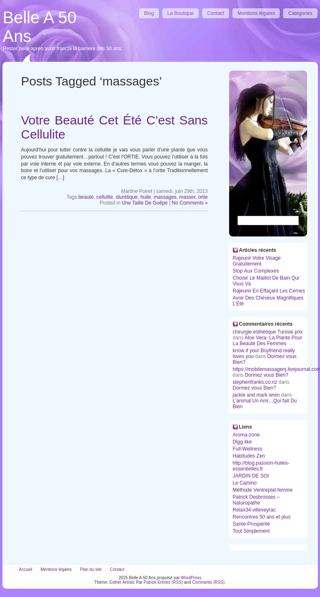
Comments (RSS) (208, 582)
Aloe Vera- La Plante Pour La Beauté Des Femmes (267, 340)
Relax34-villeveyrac (254, 510)
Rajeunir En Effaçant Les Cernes (269, 291)
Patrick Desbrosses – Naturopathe (256, 500)
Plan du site (91, 569)
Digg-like (242, 442)
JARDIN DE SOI (251, 476)
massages (165, 197)
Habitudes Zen (249, 456)
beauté (86, 197)
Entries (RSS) (170, 582)
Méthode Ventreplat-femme (263, 490)
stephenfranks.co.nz (255, 382)
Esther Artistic (122, 582)
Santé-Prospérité (251, 524)
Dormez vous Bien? (266, 375)
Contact (215, 13)
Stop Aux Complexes (256, 271)
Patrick (150, 582)
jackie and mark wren (256, 395)
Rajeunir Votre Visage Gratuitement (257, 261)
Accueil (25, 569)
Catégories (300, 13)
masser (187, 197)
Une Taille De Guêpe (145, 203)
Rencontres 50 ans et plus (262, 517)
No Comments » (190, 203)
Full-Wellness (248, 449)
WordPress (191, 577)
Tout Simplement (251, 531)
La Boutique (180, 13)
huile (145, 197)
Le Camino (245, 483)
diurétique (127, 197)
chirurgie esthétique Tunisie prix (268, 332)
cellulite (104, 197)
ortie (203, 197)
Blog (149, 13)
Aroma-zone (246, 435)
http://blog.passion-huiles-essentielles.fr (261, 466)
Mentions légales (256, 13)
